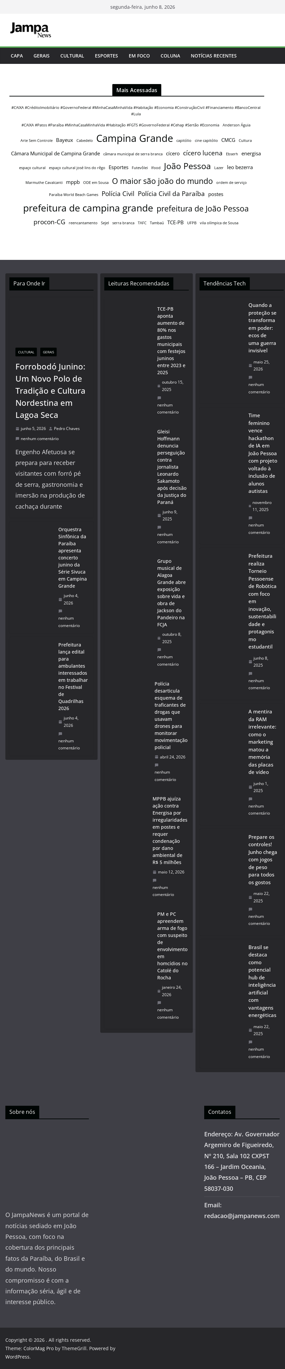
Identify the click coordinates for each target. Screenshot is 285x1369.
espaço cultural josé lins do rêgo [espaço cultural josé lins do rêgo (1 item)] (77, 167)
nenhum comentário (37, 438)
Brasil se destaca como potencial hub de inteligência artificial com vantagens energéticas (262, 981)
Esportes (106, 55)
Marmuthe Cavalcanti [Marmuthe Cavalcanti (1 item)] (44, 182)
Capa (17, 55)
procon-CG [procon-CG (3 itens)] (49, 222)
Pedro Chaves (67, 428)
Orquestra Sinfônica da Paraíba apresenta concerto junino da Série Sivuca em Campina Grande (72, 557)
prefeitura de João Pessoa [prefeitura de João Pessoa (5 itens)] (203, 208)
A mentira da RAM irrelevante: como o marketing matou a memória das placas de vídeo (262, 741)
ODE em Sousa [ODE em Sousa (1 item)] (96, 182)
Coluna (170, 55)
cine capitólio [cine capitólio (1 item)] (206, 140)
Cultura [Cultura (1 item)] (245, 140)
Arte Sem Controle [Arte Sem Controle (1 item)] (36, 140)
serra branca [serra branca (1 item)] (123, 223)
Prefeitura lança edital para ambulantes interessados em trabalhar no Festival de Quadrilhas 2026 (73, 676)
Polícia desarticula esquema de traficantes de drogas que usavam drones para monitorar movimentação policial (171, 715)
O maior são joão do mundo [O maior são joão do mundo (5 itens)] (162, 180)
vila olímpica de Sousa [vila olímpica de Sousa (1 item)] (219, 223)
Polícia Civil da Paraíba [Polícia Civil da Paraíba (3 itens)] (171, 193)
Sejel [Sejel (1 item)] (105, 223)
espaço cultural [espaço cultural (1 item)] (32, 167)
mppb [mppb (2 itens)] (73, 182)
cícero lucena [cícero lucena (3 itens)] (203, 153)
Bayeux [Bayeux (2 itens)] (64, 140)
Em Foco (139, 55)
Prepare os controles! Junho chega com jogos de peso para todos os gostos (262, 859)
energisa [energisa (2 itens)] (251, 153)
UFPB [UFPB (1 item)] (191, 223)
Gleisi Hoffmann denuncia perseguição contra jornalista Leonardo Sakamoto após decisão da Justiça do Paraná (171, 466)
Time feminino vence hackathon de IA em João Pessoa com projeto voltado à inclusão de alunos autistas (262, 453)
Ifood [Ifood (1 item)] (156, 167)
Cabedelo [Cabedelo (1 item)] (84, 140)
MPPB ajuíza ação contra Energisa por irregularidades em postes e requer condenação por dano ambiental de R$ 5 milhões (170, 830)
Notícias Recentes (214, 55)
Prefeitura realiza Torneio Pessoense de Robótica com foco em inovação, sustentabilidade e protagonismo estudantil (262, 601)
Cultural (72, 55)
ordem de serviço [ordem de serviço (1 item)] (231, 182)
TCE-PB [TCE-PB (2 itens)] (175, 222)
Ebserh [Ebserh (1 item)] (232, 154)
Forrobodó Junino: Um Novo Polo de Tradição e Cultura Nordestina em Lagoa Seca (50, 390)
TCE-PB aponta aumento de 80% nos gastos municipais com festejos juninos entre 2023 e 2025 (171, 341)
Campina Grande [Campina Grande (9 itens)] (134, 138)
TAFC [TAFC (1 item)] (142, 223)
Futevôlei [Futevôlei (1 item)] (140, 167)
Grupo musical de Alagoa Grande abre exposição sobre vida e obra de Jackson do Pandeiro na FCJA (171, 593)
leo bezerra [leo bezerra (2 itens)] (240, 167)
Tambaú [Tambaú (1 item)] (157, 223)
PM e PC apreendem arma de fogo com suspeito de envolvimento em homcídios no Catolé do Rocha (172, 946)
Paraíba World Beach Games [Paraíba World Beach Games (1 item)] (73, 194)
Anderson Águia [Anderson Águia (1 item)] (236, 125)
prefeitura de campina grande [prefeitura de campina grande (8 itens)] (88, 207)
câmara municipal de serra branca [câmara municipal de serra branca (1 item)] (133, 154)
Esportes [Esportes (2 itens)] (118, 167)
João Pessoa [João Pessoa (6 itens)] (187, 165)
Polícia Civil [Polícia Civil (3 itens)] (118, 193)
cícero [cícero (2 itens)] (173, 153)
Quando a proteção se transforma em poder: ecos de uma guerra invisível (262, 328)
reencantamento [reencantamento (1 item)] (83, 223)
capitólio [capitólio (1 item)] (183, 140)
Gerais (42, 55)
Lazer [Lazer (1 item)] (219, 167)
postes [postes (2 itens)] (215, 194)
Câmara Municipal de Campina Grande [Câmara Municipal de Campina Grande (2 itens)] (55, 153)
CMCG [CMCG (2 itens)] (228, 140)
